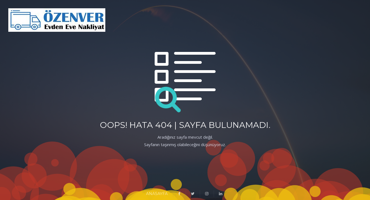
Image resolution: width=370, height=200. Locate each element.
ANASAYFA (157, 193)
